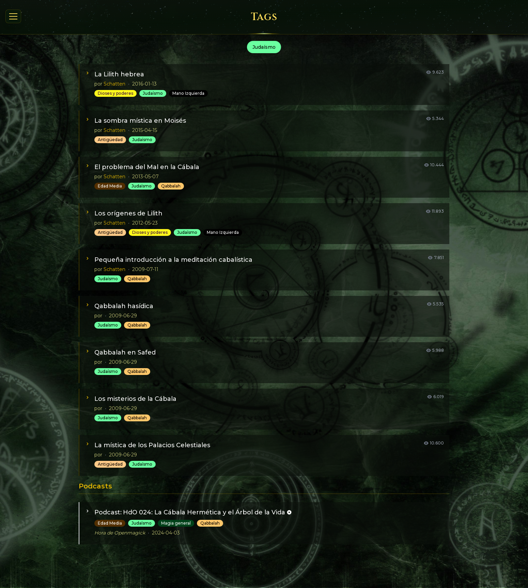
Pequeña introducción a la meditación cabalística (173, 259)
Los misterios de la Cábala (135, 399)
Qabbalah (171, 186)
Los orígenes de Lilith (128, 213)
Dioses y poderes (115, 93)
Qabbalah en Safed (125, 352)
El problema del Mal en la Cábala (146, 167)
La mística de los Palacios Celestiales (152, 445)
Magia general (176, 523)
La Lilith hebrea (119, 74)
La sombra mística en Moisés (140, 120)
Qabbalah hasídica (123, 306)
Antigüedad (110, 139)
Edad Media (110, 186)
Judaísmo (153, 93)
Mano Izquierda (188, 93)
